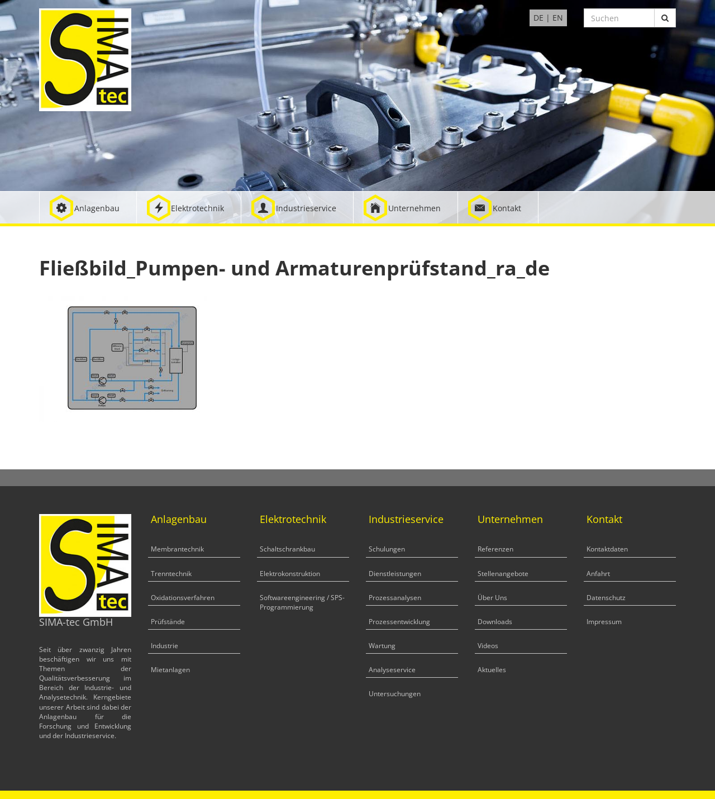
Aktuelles (492, 669)
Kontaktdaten (607, 549)
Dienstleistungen (395, 573)
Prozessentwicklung (399, 621)
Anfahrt (598, 573)
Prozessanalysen (395, 597)
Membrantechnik (177, 549)
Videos (488, 645)
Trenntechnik (171, 573)
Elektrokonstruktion (290, 573)
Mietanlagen (170, 669)
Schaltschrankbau (287, 549)
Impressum (604, 621)
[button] (88, 207)
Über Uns (492, 597)
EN (557, 17)
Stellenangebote (503, 573)
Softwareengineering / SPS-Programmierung (302, 602)
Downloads (495, 621)
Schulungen (387, 549)
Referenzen (495, 549)
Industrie (164, 645)
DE (538, 17)
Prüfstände (168, 621)
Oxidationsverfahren (182, 597)
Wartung (382, 645)
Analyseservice (392, 669)
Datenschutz (606, 597)
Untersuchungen (395, 693)
